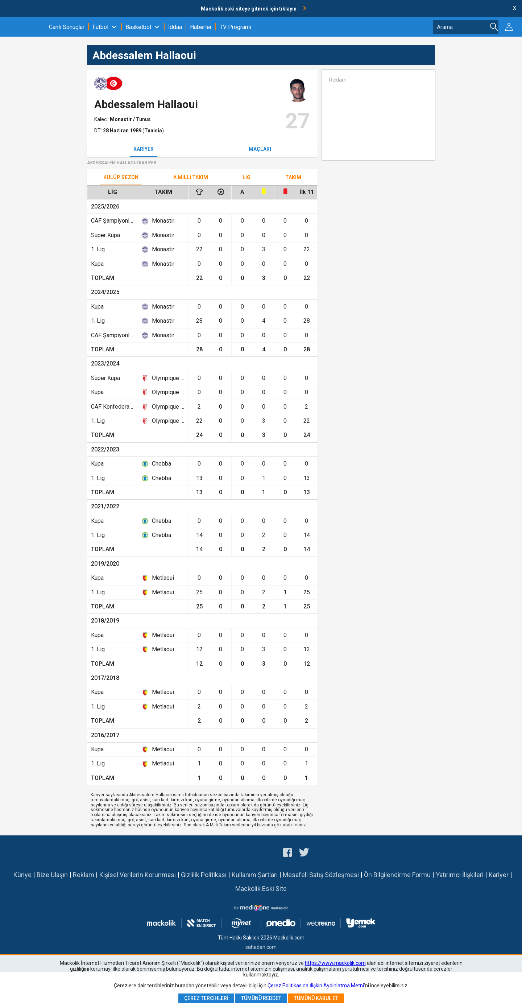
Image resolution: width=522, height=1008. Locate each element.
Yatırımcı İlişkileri (460, 875)
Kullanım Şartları (255, 875)
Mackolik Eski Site (261, 888)
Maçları (260, 149)
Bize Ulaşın (52, 875)
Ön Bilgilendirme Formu (397, 875)
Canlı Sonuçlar (66, 27)
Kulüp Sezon (120, 177)
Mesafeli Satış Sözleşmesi (321, 875)
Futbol (100, 27)
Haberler (201, 27)
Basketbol (138, 27)
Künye (22, 875)
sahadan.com (261, 947)
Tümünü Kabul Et (316, 998)
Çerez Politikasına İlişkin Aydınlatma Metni (316, 985)
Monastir (121, 119)
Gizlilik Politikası (204, 875)
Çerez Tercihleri (206, 998)
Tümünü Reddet (261, 998)
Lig (246, 177)
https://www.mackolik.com (335, 963)
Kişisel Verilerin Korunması (137, 875)
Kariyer (143, 149)
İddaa (175, 27)
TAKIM (293, 177)
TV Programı (235, 27)
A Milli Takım (190, 177)
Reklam (83, 875)
